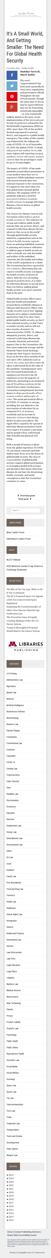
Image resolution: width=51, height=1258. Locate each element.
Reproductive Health (15, 1053)
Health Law (11, 901)
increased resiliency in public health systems (22, 200)
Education (11, 813)
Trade (9, 1117)
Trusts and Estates (14, 1136)
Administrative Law (15, 680)
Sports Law (11, 1092)
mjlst (18, 68)
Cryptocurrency (13, 775)
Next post (24, 498)
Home (10, 1232)
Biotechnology (13, 718)
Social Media (12, 1066)
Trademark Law (13, 1123)
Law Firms (11, 958)
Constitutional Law (14, 743)
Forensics (11, 895)
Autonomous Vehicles (16, 711)
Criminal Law (12, 768)
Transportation (13, 1130)
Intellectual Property (15, 933)
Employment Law (14, 825)
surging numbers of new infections (25, 155)
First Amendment (14, 882)
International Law (14, 940)
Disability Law (12, 794)
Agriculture (11, 686)
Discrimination (12, 800)
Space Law (11, 1085)
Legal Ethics (12, 971)
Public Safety (12, 1047)
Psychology (11, 1035)
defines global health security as (23, 218)
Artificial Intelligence (15, 705)
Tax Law (10, 1098)
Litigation (10, 977)
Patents (10, 1009)
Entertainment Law (14, 838)
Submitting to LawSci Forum (19, 539)
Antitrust (10, 699)
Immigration (12, 920)
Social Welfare (13, 1073)
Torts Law (11, 1111)
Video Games (12, 1149)
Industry (10, 927)
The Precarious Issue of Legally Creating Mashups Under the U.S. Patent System (23, 621)
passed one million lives (23, 150)
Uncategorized (13, 1142)
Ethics (9, 851)
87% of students (25, 411)
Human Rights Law (14, 914)
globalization (23, 280)
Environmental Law (14, 844)
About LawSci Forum (15, 532)
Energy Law (11, 832)
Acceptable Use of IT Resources (31, 1252)
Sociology (11, 1079)
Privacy (10, 1016)
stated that (28, 310)
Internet (10, 946)
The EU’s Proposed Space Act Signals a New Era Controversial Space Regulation (25, 600)
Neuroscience (12, 996)
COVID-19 (11, 762)
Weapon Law (12, 1155)
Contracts (11, 749)
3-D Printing (12, 673)
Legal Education (13, 965)
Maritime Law (12, 984)
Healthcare (11, 908)
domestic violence (16, 417)
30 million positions (24, 383)
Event (9, 863)
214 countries (14, 268)
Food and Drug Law (15, 889)
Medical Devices (14, 990)
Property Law (12, 1028)
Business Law (12, 724)
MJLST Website (13, 559)
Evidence (10, 870)
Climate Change (13, 730)
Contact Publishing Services (27, 1232)
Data (8, 787)
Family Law (11, 876)
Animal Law (11, 692)
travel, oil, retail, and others (21, 362)
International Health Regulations (25, 121)
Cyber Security (13, 781)
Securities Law (13, 1060)
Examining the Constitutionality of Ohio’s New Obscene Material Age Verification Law (24, 610)
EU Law (10, 857)
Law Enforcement (14, 952)
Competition (12, 737)
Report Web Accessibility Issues (22, 1235)
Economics (11, 806)
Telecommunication (15, 1104)
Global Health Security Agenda (23, 241)
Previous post (26, 495)
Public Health (12, 1041)
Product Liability (13, 1022)
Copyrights (11, 756)
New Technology (14, 1003)
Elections (10, 819)
